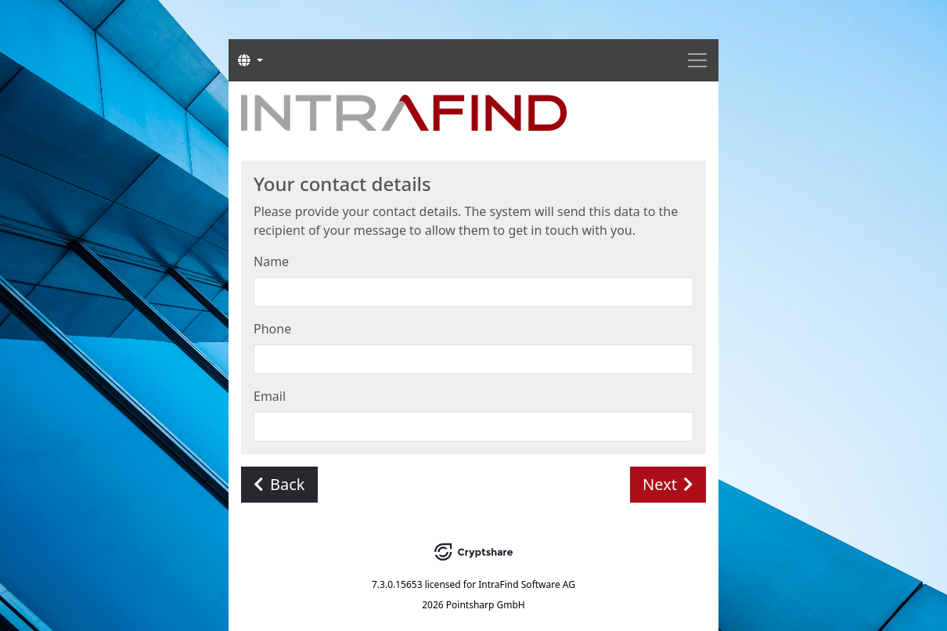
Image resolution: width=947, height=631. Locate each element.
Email (270, 396)
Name (271, 261)
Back (279, 484)
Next (668, 484)
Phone (272, 328)
